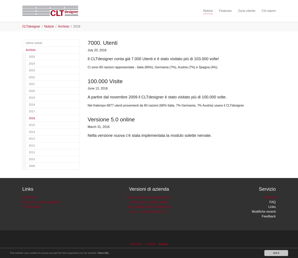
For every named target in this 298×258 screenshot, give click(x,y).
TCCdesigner (31, 206)
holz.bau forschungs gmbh (41, 202)
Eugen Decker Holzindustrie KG (149, 197)
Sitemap (270, 197)
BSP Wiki (28, 197)
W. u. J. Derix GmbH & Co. (149, 211)
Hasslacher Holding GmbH (149, 202)
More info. (103, 253)
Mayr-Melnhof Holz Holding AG (149, 206)
